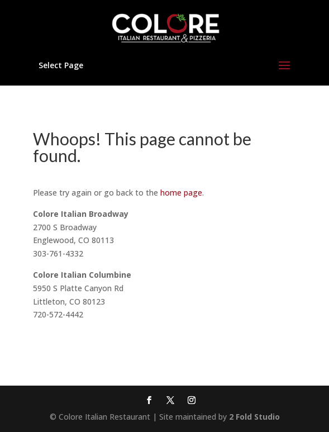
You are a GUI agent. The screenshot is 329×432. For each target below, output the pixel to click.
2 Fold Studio (254, 416)
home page (181, 192)
